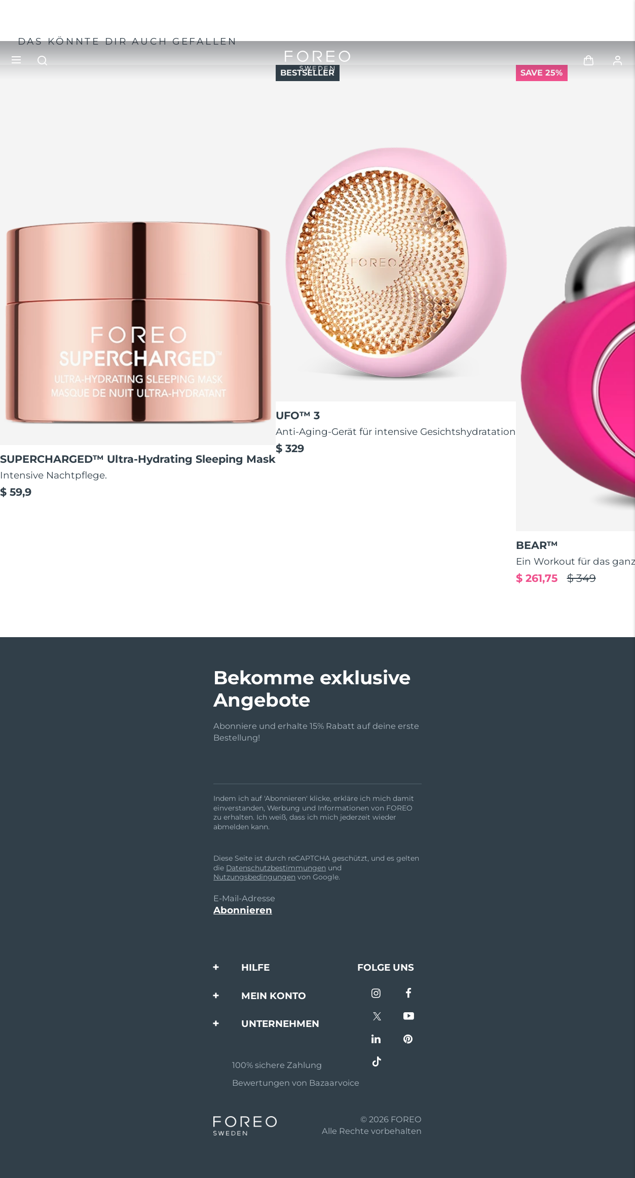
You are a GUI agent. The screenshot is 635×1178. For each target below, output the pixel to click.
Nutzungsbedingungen (254, 877)
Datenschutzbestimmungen (276, 868)
